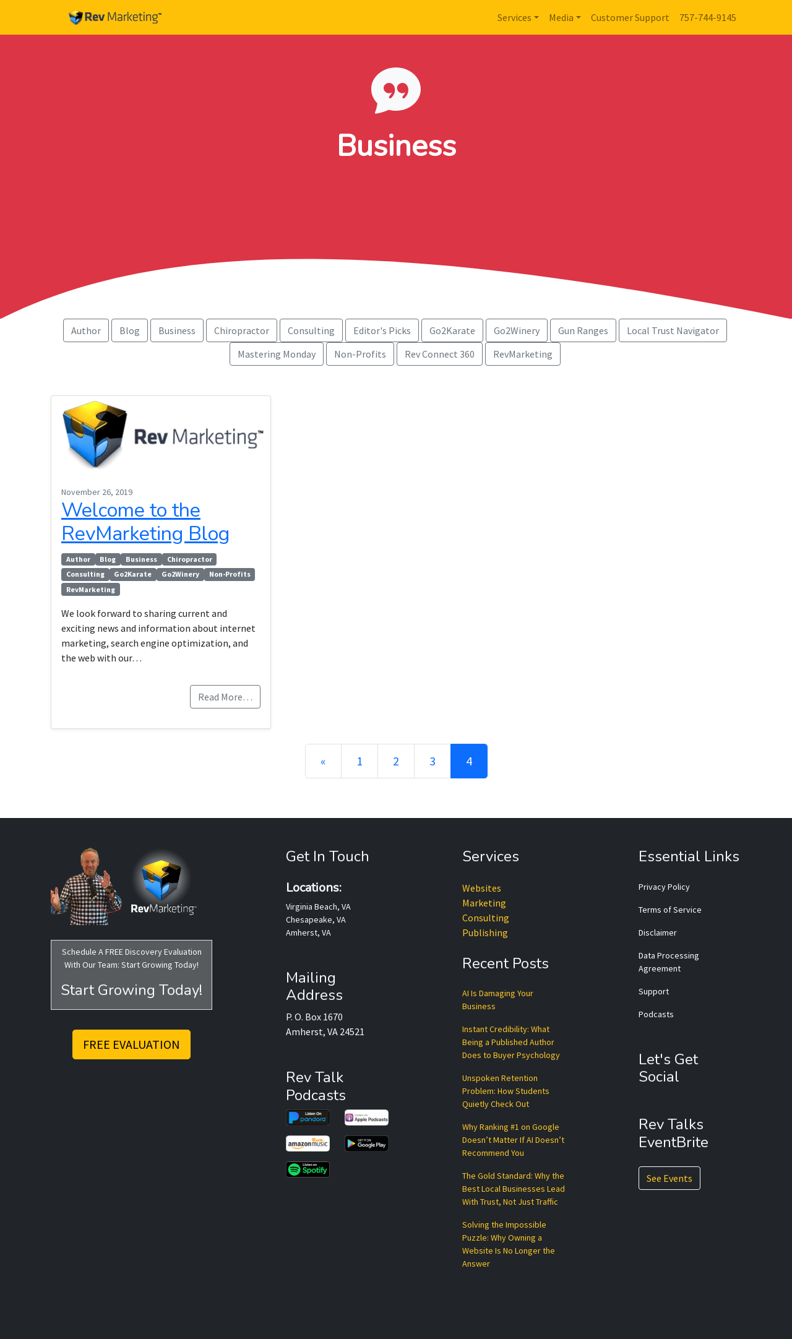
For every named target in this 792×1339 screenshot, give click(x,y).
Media (561, 17)
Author (86, 330)
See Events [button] (669, 1178)
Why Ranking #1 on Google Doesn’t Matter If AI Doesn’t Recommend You (513, 1139)
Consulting (311, 330)
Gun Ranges (583, 330)
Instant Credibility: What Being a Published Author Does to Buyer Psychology (511, 1042)
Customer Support (630, 17)
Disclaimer (658, 932)
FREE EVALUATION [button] (131, 1044)
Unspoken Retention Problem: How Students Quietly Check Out (505, 1090)
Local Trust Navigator (673, 330)
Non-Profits (360, 354)
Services (514, 17)
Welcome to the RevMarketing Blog (145, 522)
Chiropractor (241, 330)
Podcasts (656, 1014)
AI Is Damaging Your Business (497, 1000)
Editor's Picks (382, 330)
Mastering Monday (277, 354)
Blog (129, 330)
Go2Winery (517, 330)
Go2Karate (452, 330)
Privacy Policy (664, 886)
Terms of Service (670, 909)
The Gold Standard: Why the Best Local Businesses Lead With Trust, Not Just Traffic (513, 1188)
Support (654, 991)
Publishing (485, 932)
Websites (481, 888)
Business (177, 330)
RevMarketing (523, 354)
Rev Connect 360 (440, 354)
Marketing (484, 903)
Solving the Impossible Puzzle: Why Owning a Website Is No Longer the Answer (508, 1244)
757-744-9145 (707, 17)
